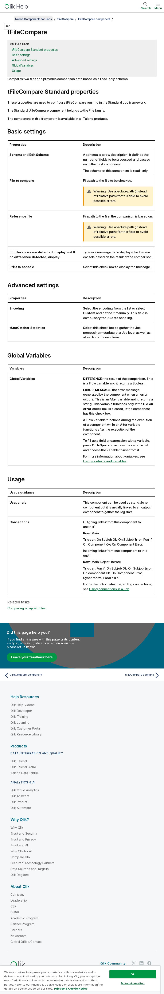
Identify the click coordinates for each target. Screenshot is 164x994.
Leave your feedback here (32, 657)
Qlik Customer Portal (25, 728)
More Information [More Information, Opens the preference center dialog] (133, 983)
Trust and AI (19, 845)
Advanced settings (24, 60)
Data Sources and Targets (30, 869)
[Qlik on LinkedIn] (141, 963)
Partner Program (22, 924)
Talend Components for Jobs (33, 19)
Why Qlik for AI (21, 851)
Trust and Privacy (23, 839)
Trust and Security (24, 833)
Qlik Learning (20, 722)
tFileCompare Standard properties (35, 49)
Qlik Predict (19, 802)
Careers (16, 930)
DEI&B (15, 912)
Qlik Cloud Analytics (25, 790)
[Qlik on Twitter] (133, 963)
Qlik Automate (21, 808)
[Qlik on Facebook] (149, 963)
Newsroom (19, 936)
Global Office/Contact (26, 941)
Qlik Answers (20, 796)
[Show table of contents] (8, 19)
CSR (13, 906)
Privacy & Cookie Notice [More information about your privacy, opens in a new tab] (70, 988)
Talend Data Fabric (24, 773)
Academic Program (24, 918)
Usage (16, 70)
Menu (158, 8)
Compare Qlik (20, 857)
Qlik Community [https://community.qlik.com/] (113, 963)
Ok (132, 974)
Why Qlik (17, 827)
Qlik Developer (21, 710)
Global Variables (23, 65)
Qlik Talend (19, 761)
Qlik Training (19, 716)
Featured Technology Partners (33, 863)
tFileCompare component (94, 19)
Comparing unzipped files (26, 608)
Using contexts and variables (104, 461)
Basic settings (21, 55)
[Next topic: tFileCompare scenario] (122, 675)
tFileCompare (65, 19)
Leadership (19, 900)
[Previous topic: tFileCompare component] (42, 675)
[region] (80, 980)
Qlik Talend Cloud (23, 767)
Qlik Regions (20, 875)
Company (17, 894)
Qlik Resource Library (26, 734)
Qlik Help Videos (23, 705)
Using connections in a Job (109, 589)
